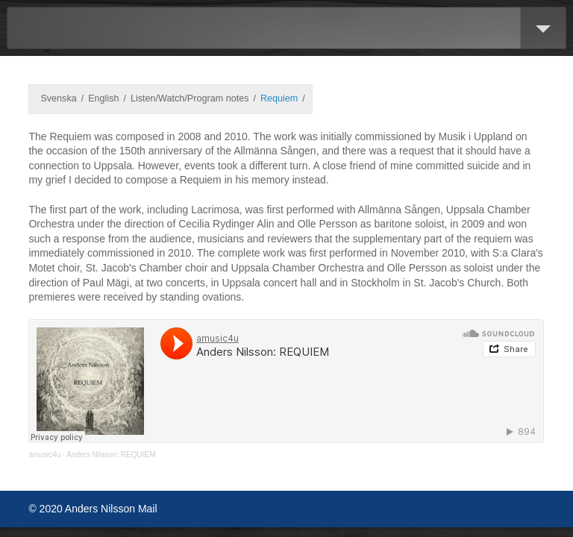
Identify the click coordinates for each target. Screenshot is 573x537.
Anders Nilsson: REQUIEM (110, 454)
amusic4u (44, 454)
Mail (147, 509)
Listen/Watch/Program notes (189, 98)
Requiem (279, 98)
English (103, 98)
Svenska (58, 98)
